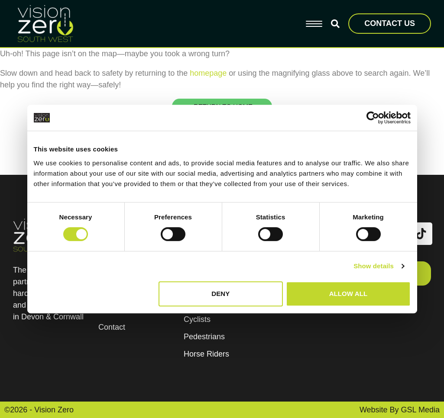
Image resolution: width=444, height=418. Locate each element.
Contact (111, 327)
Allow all (348, 293)
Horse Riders (206, 354)
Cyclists (197, 319)
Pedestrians (204, 336)
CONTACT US (389, 23)
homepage (208, 73)
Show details (373, 266)
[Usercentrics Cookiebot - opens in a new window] (373, 117)
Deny (220, 293)
